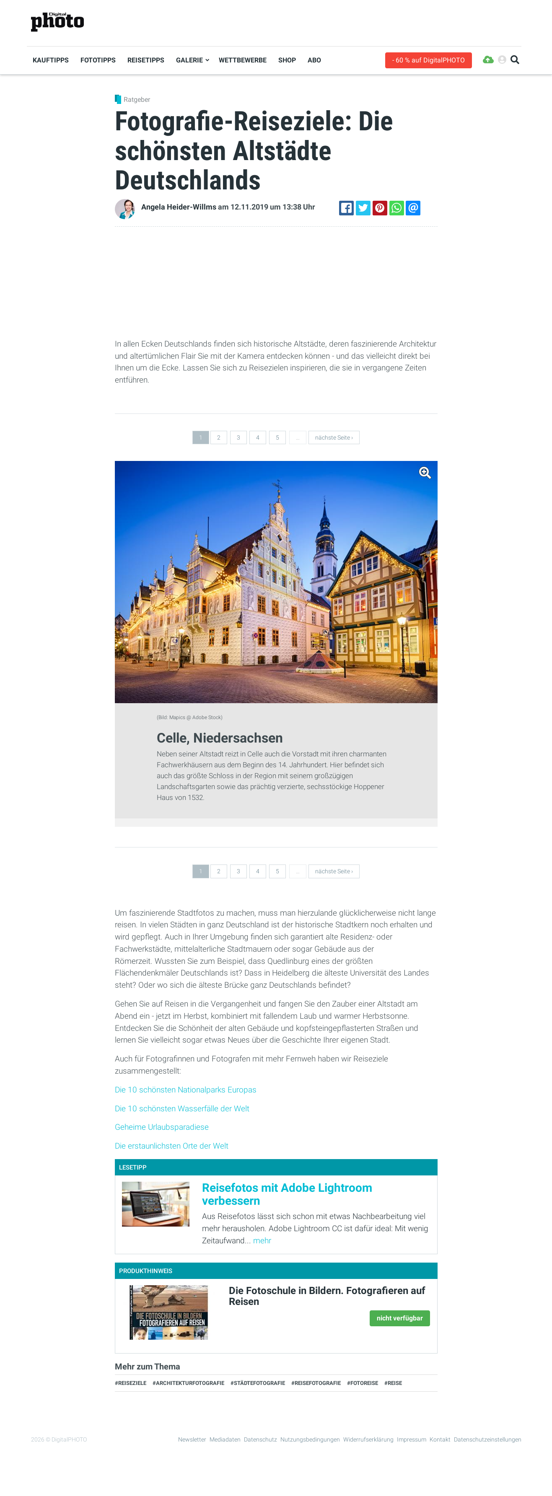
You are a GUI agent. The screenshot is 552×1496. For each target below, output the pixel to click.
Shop (287, 60)
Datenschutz (260, 1439)
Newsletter (192, 1439)
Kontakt (440, 1439)
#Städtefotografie (258, 1383)
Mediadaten (225, 1439)
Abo (314, 60)
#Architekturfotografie (188, 1383)
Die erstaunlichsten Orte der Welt (171, 1146)
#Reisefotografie (316, 1383)
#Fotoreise (362, 1383)
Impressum (411, 1439)
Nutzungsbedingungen (310, 1439)
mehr (262, 1240)
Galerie (189, 60)
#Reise (393, 1383)
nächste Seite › (334, 437)
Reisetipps (145, 60)
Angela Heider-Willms (178, 207)
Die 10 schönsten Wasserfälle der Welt (182, 1108)
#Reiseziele (130, 1383)
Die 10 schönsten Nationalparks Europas (186, 1090)
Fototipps (98, 60)
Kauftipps (51, 60)
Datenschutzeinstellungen (487, 1439)
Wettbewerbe (243, 60)
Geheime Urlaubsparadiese (162, 1127)
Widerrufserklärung (368, 1439)
